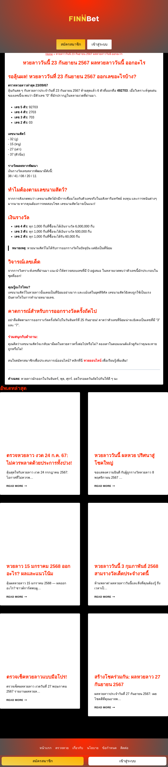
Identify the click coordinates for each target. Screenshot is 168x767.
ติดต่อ (124, 748)
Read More (16, 493)
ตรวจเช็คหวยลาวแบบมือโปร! (38, 684)
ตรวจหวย (62, 748)
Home (49, 54)
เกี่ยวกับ (77, 748)
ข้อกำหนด (109, 748)
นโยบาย (92, 748)
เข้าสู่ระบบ (99, 44)
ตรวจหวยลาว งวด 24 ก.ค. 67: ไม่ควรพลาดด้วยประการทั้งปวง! (39, 462)
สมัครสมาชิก (71, 44)
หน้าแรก (46, 748)
